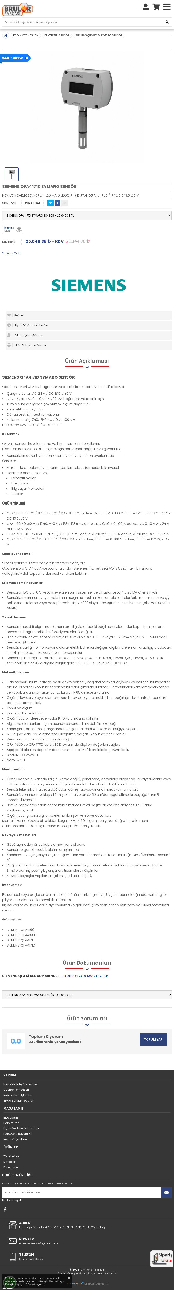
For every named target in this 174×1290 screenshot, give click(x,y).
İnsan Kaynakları (15, 1139)
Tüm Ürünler (11, 1156)
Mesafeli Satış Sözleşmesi (20, 1084)
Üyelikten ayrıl (11, 1200)
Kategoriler (10, 1167)
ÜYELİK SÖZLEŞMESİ (69, 1273)
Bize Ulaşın (10, 1118)
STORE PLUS (75, 1283)
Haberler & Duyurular (17, 1134)
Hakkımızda (11, 1123)
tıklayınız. (38, 1284)
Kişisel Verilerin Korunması (21, 1128)
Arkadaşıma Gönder (25, 335)
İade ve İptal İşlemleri (17, 1095)
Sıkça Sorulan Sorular (18, 1101)
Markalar (9, 1162)
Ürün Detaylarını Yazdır (26, 345)
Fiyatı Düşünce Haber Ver (28, 325)
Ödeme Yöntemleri (16, 1090)
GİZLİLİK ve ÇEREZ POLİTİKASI (99, 1273)
